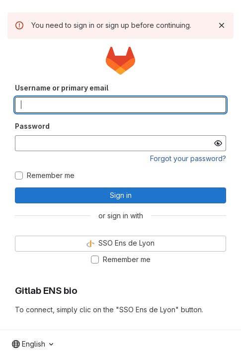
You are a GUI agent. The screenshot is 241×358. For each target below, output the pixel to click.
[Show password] (218, 143)
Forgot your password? (188, 158)
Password (32, 126)
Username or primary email (61, 88)
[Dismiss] (222, 25)
